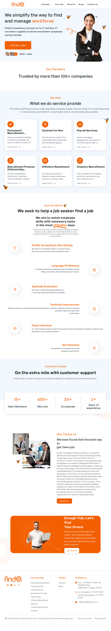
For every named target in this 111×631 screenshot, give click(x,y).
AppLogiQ (68, 626)
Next (108, 90)
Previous (3, 90)
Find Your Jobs (18, 45)
